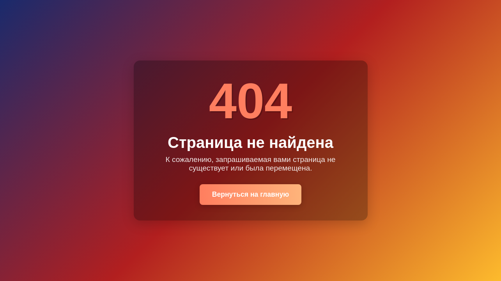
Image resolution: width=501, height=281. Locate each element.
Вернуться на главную (250, 194)
